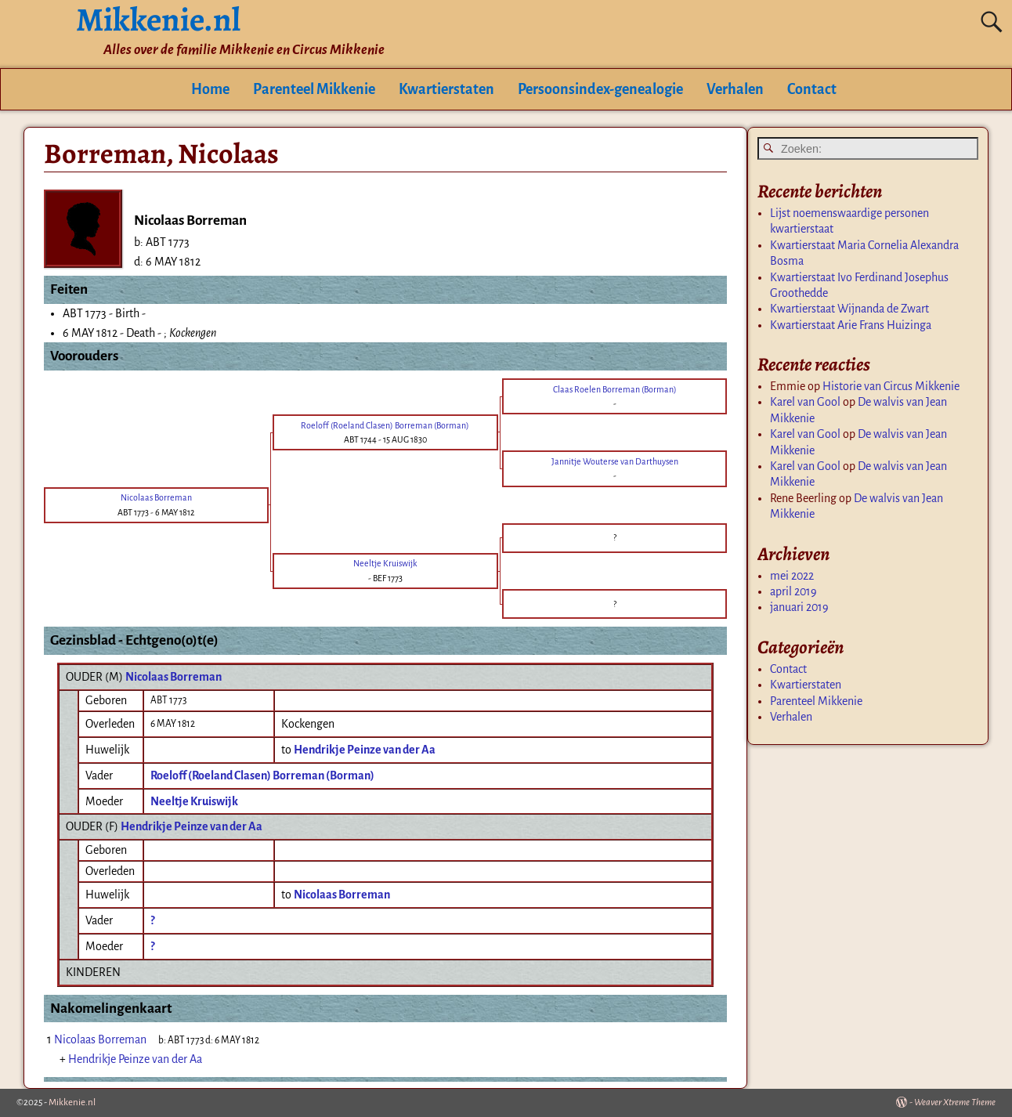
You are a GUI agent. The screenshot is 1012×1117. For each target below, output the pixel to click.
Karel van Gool (805, 402)
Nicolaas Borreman (173, 677)
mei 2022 (792, 575)
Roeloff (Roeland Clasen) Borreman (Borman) (262, 775)
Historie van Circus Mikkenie (891, 386)
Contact (812, 89)
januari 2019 (799, 607)
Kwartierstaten (446, 89)
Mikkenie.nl (72, 1102)
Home (210, 89)
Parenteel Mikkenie (314, 89)
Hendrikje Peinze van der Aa (191, 826)
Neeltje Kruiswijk (194, 801)
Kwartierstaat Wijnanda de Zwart (849, 308)
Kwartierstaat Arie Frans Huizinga (850, 325)
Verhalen (735, 89)
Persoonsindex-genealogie (600, 89)
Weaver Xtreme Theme (955, 1102)
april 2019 (793, 591)
